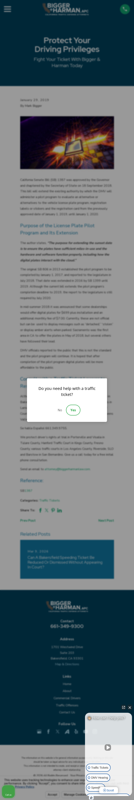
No (60, 410)
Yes (73, 410)
